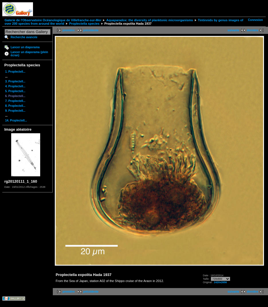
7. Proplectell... (15, 101)
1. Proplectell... (15, 71)
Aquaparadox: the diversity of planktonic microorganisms (149, 20)
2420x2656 (220, 282)
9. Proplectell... (15, 110)
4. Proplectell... (15, 86)
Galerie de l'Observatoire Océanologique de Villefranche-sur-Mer (53, 20)
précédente (90, 30)
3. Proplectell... (15, 81)
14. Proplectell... (16, 120)
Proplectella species (84, 23)
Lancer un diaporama (25, 47)
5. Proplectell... (15, 91)
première (69, 30)
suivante (233, 30)
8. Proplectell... (15, 105)
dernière (252, 30)
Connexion (255, 20)
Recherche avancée (24, 37)
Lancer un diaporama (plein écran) (29, 54)
